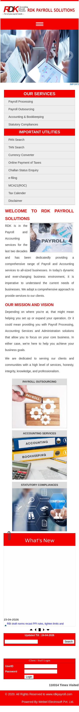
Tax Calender (17, 193)
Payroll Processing (20, 101)
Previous (10, 55)
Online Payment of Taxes (24, 162)
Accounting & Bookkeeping (26, 116)
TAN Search (16, 147)
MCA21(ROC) (17, 185)
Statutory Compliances (23, 124)
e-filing (12, 178)
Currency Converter (21, 155)
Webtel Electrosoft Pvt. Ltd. (56, 702)
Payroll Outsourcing (21, 109)
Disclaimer (15, 200)
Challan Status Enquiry (23, 170)
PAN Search (16, 139)
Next (68, 55)
